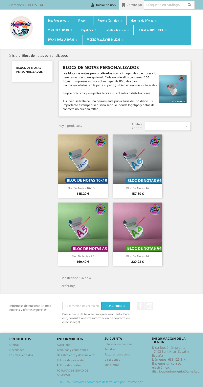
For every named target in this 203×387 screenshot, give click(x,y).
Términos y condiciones (72, 350)
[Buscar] (169, 5)
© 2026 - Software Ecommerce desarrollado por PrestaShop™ (101, 382)
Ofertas (14, 345)
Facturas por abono (117, 354)
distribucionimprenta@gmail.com (177, 371)
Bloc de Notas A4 (137, 256)
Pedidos (109, 349)
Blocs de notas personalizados (29, 70)
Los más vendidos (21, 355)
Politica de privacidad (71, 360)
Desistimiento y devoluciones (76, 355)
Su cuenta (113, 338)
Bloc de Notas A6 (137, 188)
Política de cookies (69, 365)
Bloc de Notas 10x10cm (82, 188)
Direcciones (112, 359)
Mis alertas (111, 365)
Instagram (149, 306)
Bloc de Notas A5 (83, 256)
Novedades (16, 350)
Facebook (141, 306)
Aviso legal (64, 345)
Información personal (118, 344)
